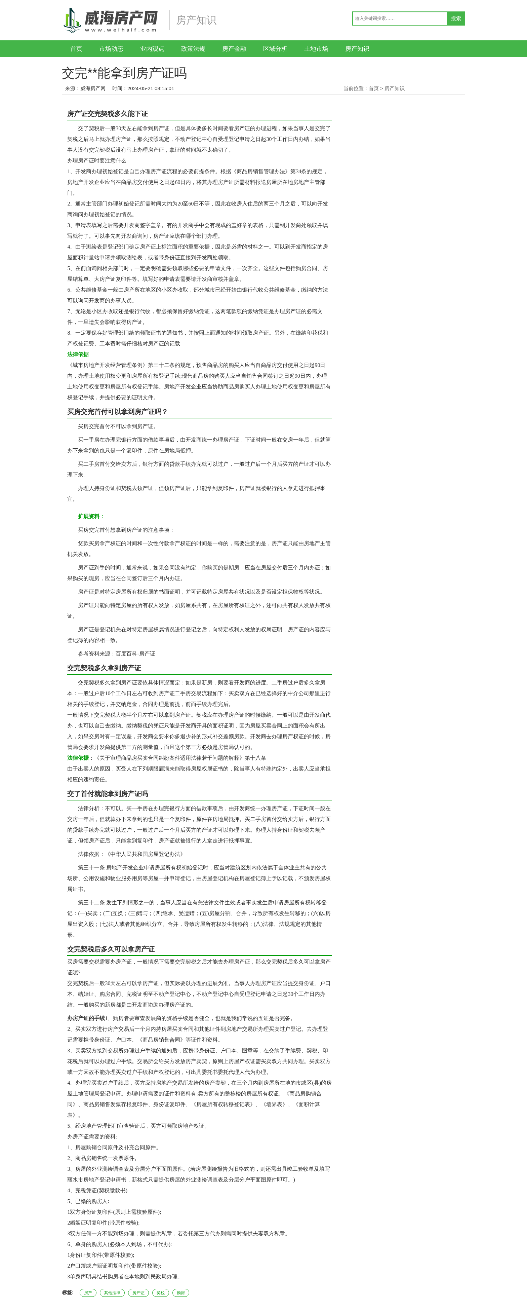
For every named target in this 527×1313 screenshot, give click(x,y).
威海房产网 (93, 88)
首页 (76, 48)
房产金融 (234, 48)
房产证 (138, 1292)
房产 (88, 1292)
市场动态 (111, 48)
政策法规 (193, 48)
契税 (161, 1292)
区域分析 (275, 48)
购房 (181, 1292)
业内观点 (152, 48)
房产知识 (357, 48)
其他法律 (112, 1292)
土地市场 (316, 48)
